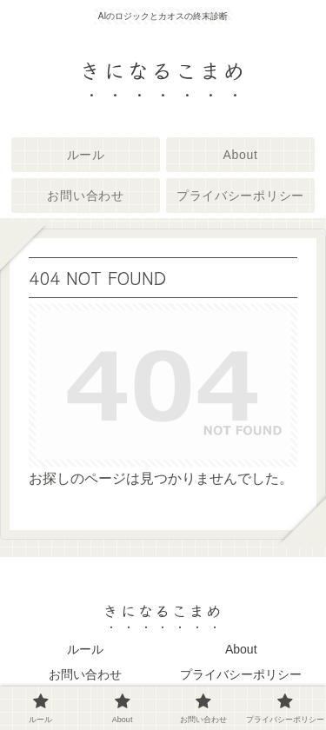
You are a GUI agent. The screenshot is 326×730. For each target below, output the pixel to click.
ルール (85, 649)
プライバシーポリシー (241, 674)
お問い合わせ (85, 674)
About (241, 649)
